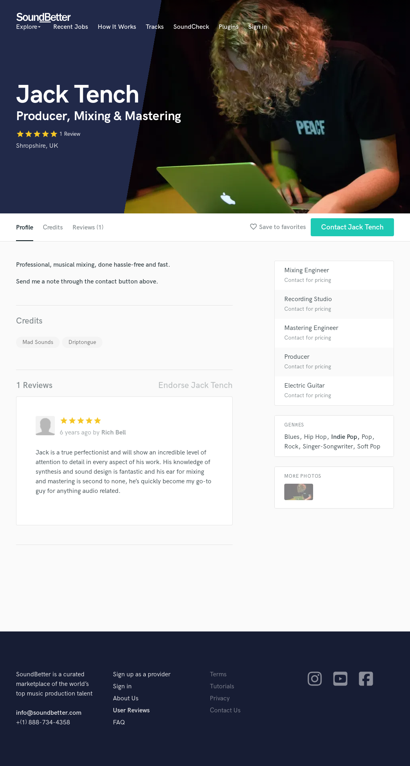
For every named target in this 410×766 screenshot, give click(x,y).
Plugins (229, 27)
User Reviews (131, 710)
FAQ (119, 722)
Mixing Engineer (306, 270)
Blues (291, 437)
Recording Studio (308, 299)
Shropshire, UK (37, 146)
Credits (53, 227)
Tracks (155, 27)
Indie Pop (344, 437)
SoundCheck (191, 27)
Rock (291, 446)
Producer (297, 357)
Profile (24, 227)
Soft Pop (368, 446)
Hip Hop (315, 437)
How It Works (117, 27)
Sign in (257, 27)
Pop (367, 437)
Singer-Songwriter (328, 446)
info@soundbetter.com (48, 713)
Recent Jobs (70, 27)
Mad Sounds (37, 342)
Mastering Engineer (311, 328)
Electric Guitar (304, 386)
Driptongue (82, 342)
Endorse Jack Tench (195, 385)
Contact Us (225, 710)
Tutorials (222, 686)
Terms (218, 674)
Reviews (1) (87, 227)
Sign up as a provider (142, 674)
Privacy (220, 698)
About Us (126, 698)
